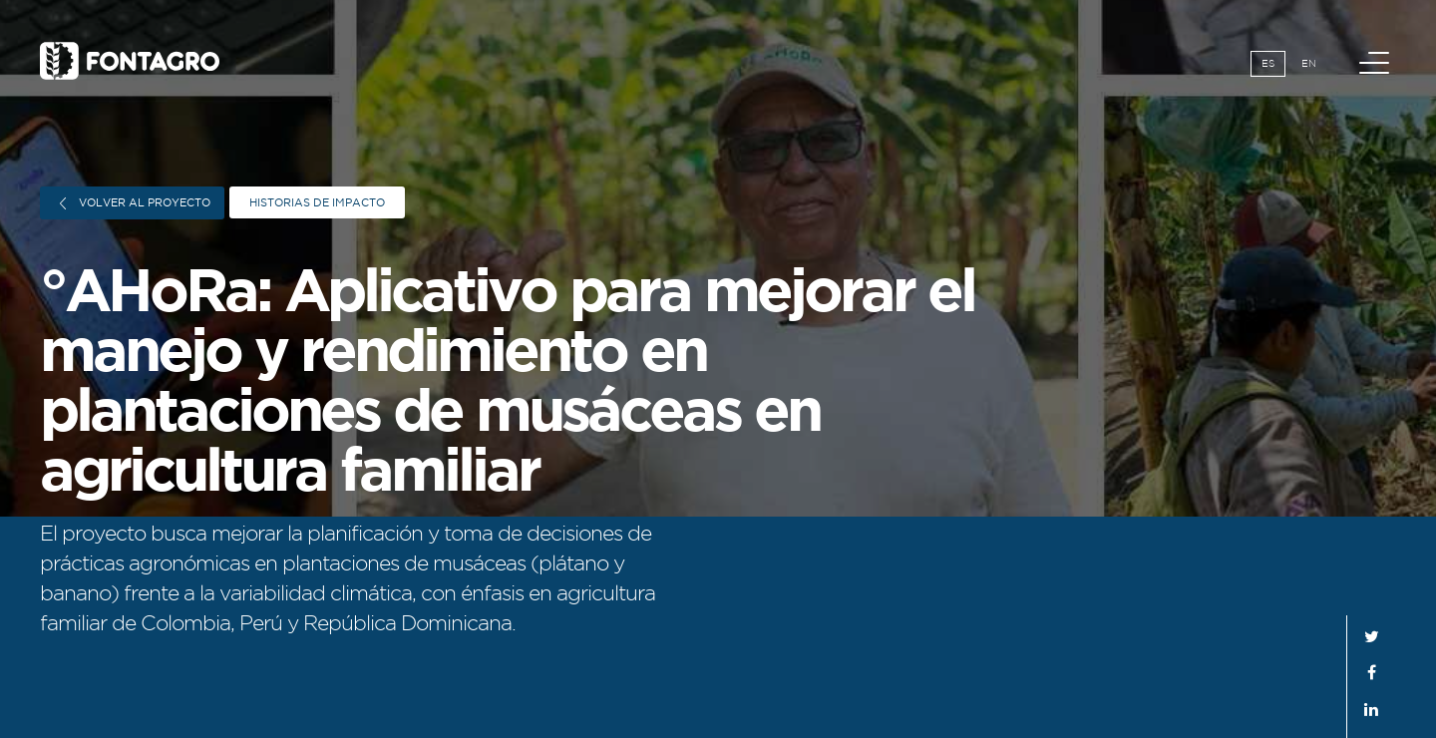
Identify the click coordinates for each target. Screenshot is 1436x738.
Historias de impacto (317, 202)
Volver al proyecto (135, 202)
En (1308, 63)
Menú (1377, 52)
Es (1267, 63)
